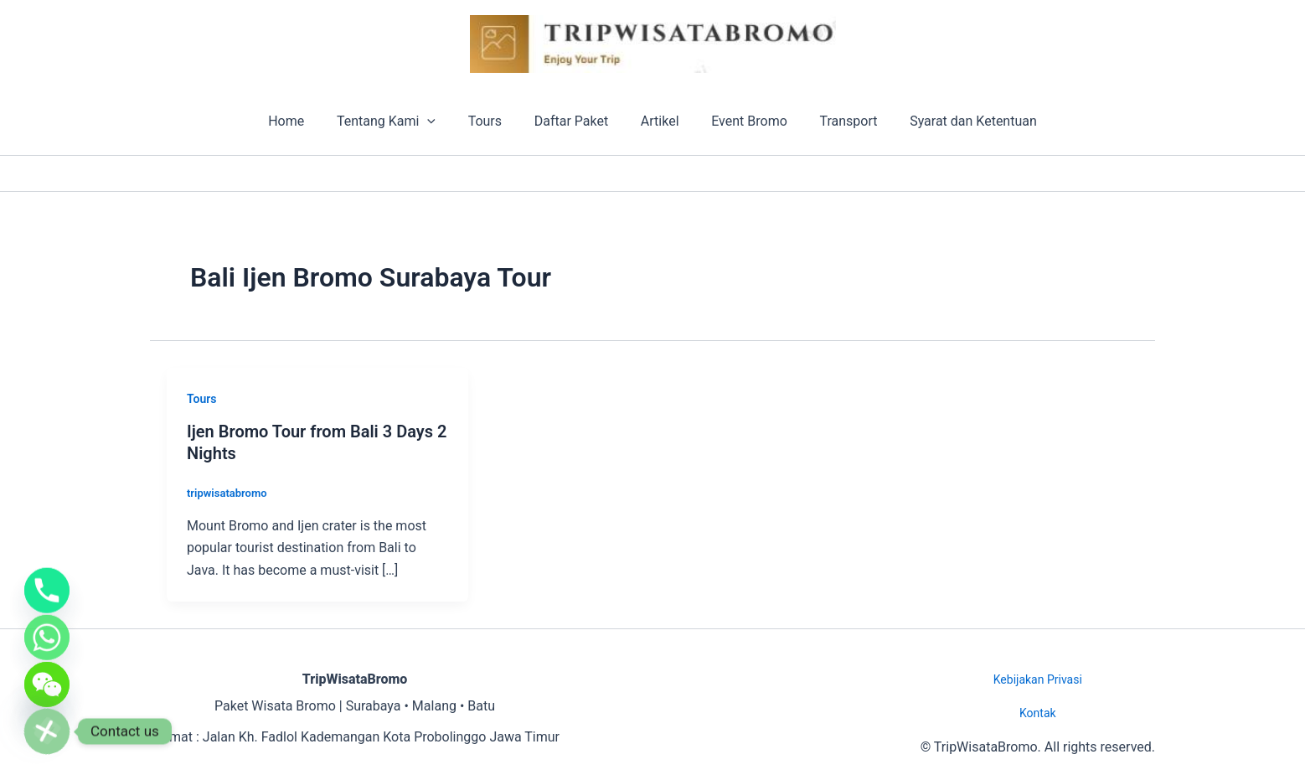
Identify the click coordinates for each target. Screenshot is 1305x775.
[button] (441, 121)
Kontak (1037, 713)
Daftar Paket (574, 121)
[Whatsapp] (47, 627)
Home (305, 121)
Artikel (657, 121)
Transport (835, 121)
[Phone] (47, 575)
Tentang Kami (400, 121)
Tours (493, 121)
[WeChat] (47, 679)
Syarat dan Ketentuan (954, 121)
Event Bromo (741, 121)
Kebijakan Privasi (1037, 679)
